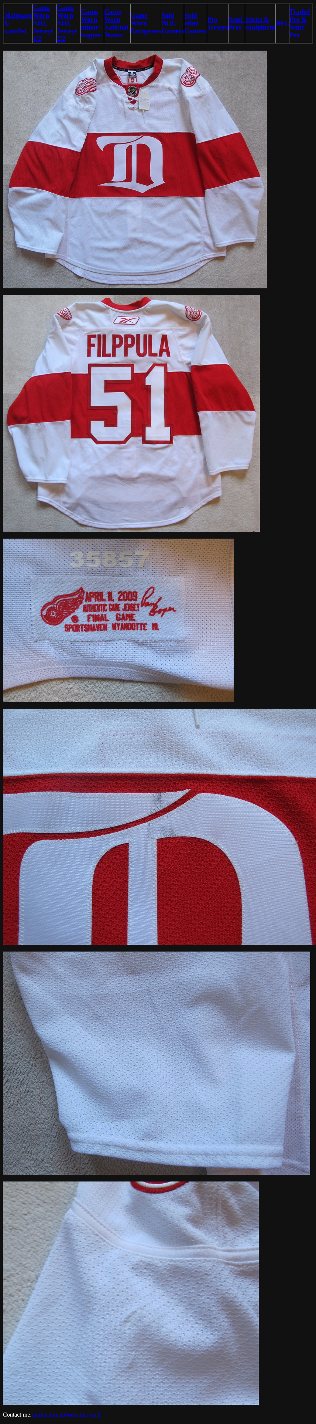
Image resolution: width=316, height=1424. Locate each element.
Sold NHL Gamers (172, 23)
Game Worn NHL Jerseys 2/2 (67, 23)
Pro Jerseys (217, 23)
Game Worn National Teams (116, 23)
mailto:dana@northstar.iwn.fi (66, 1414)
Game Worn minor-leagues (91, 23)
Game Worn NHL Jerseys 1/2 (43, 23)
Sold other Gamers (195, 23)
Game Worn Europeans (146, 23)
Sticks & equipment (260, 23)
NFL (282, 23)
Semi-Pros (237, 23)
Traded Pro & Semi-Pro (299, 23)
